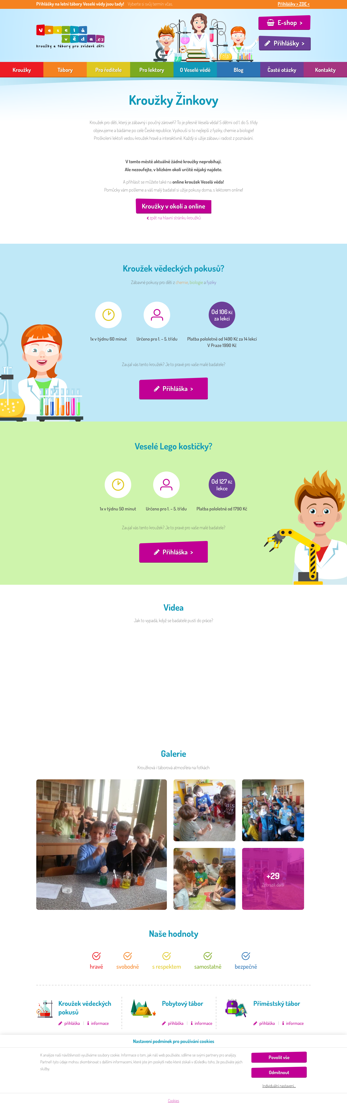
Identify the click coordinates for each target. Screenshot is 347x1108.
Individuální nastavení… (279, 1085)
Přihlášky (286, 43)
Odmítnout (279, 1072)
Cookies (173, 1100)
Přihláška (175, 388)
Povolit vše (279, 1057)
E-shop (287, 22)
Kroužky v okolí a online (173, 206)
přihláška (72, 1023)
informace (100, 1023)
